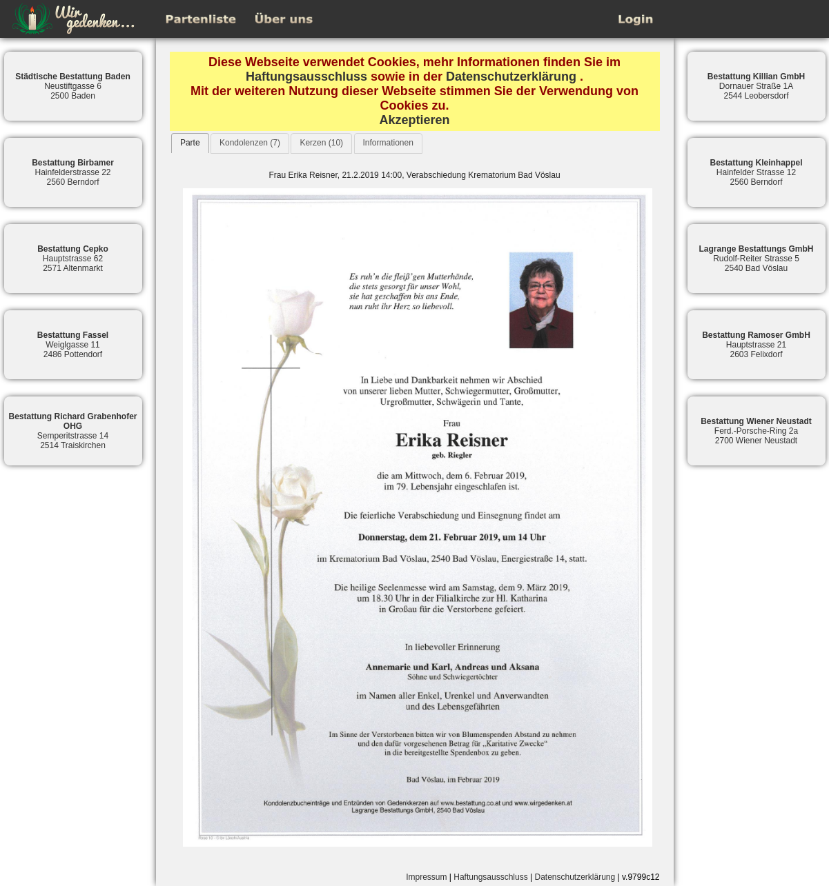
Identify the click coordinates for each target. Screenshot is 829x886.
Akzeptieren (414, 120)
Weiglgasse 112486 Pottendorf (72, 344)
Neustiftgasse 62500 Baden (72, 86)
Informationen (388, 143)
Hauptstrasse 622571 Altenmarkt (72, 258)
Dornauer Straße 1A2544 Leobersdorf (756, 86)
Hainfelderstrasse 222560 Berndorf (73, 172)
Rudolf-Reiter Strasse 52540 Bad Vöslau (756, 258)
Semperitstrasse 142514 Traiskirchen (72, 431)
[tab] (190, 143)
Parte (190, 143)
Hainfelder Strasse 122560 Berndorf (756, 172)
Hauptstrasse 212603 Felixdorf (756, 344)
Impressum (426, 877)
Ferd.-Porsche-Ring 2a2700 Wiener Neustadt (756, 430)
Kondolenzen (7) (250, 143)
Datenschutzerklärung (511, 76)
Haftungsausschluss (306, 76)
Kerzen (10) (321, 143)
